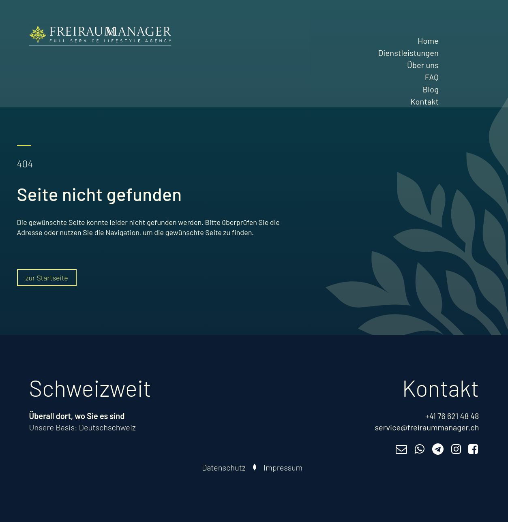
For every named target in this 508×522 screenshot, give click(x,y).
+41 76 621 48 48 (452, 416)
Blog (431, 89)
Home (428, 40)
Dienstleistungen (408, 53)
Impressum (283, 467)
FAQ (432, 77)
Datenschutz (224, 467)
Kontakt (424, 101)
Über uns (423, 65)
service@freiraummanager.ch (427, 427)
